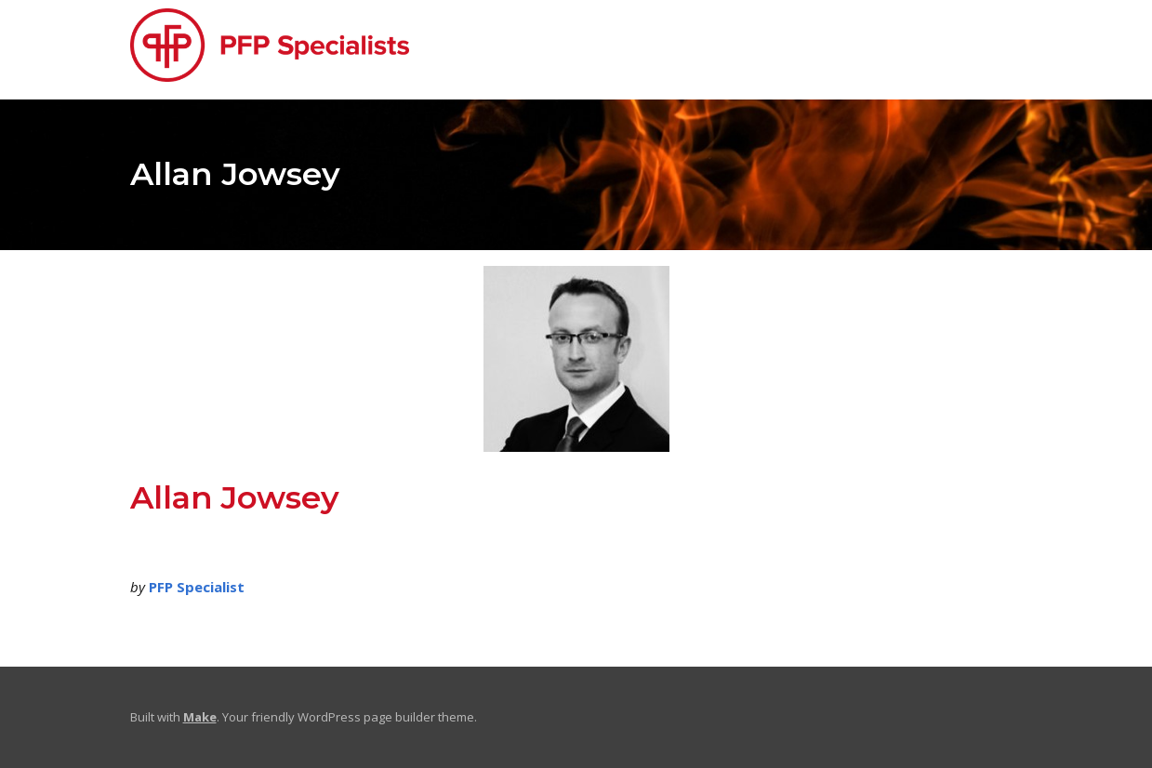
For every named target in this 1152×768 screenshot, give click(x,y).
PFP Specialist (197, 586)
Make (200, 716)
